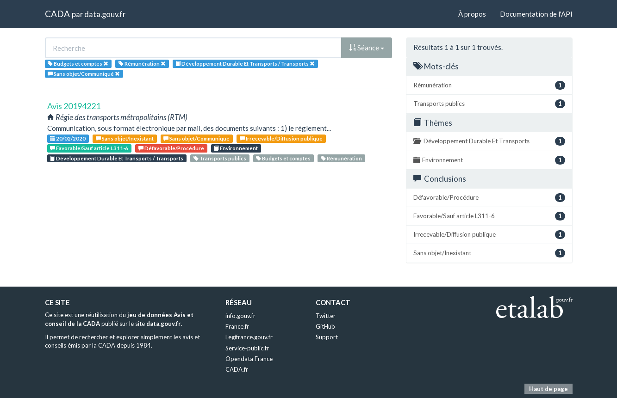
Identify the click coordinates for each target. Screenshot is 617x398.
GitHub (325, 326)
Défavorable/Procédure (171, 148)
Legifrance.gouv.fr (249, 337)
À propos (472, 14)
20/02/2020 (68, 138)
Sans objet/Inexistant (125, 138)
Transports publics (219, 158)
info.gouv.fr (240, 315)
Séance (366, 47)
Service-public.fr (247, 348)
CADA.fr (236, 369)
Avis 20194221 (73, 106)
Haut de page (548, 388)
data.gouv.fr (104, 14)
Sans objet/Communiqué (196, 138)
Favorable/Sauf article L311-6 (89, 148)
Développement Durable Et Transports (489, 141)
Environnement (236, 148)
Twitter (326, 315)
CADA (57, 13)
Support (327, 337)
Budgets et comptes (283, 158)
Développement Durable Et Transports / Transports (116, 158)
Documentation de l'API (536, 14)
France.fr (237, 326)
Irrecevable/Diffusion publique (281, 138)
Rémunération (341, 158)
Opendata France (249, 358)
